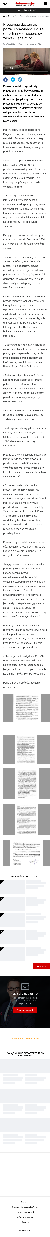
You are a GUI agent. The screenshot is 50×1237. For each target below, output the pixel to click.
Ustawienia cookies (25, 1217)
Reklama (25, 1222)
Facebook (5, 79)
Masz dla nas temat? (26, 10)
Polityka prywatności (25, 1212)
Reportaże (12, 16)
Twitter (12, 79)
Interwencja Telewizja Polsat (25, 1038)
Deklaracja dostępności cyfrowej (25, 1207)
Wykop (20, 79)
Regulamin (25, 1202)
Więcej (40, 966)
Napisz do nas (24, 1010)
